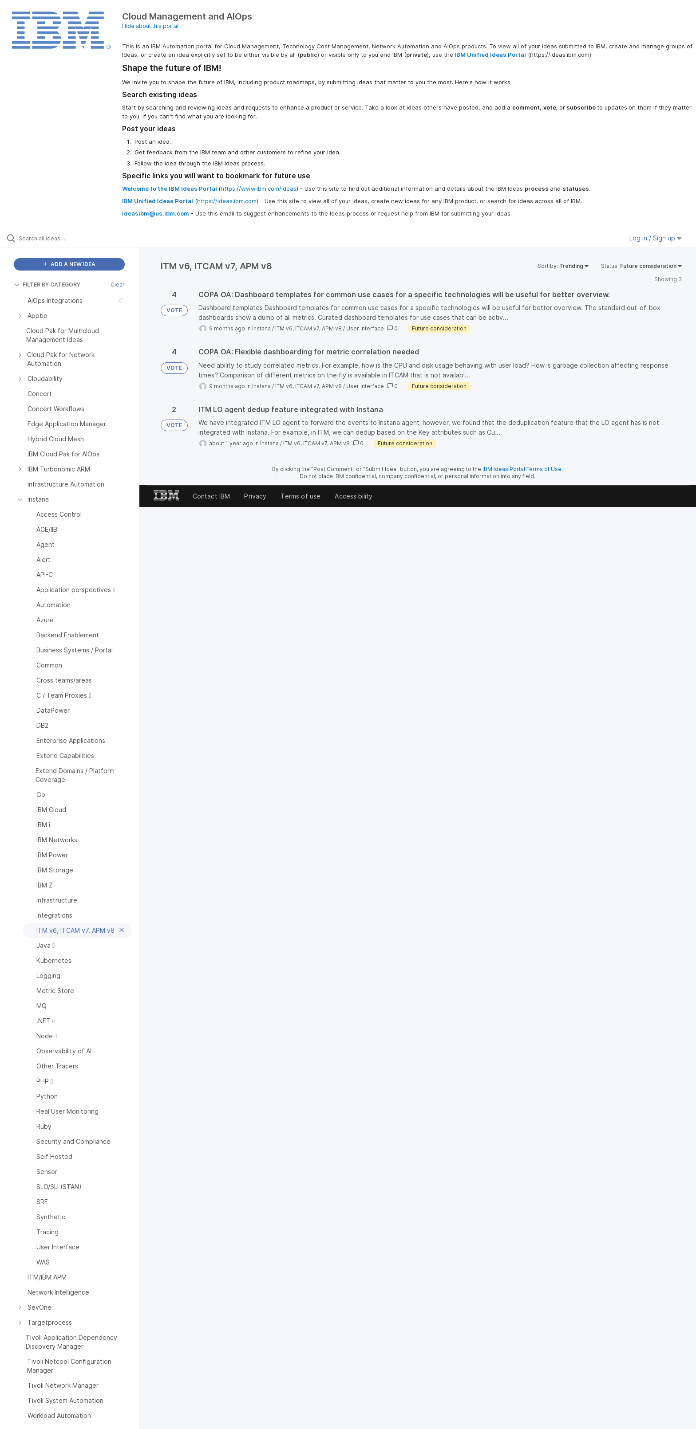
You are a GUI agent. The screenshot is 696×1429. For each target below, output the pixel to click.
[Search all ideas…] (80, 238)
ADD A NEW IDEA (69, 264)
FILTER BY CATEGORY (47, 284)
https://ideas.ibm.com (227, 200)
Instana (261, 328)
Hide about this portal (150, 26)
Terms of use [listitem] (300, 496)
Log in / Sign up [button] (655, 238)
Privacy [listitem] (255, 496)
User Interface (365, 328)
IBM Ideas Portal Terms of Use (522, 469)
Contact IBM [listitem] (211, 496)
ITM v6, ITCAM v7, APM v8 (308, 328)
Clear (118, 284)
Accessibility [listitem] (353, 496)
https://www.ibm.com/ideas (259, 188)
